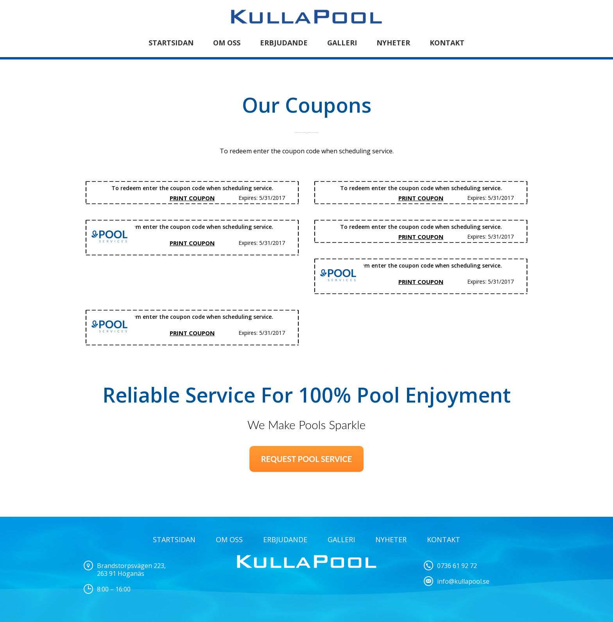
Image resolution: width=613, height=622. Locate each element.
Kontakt (447, 42)
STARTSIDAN (171, 42)
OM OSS (229, 539)
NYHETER (391, 539)
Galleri (342, 42)
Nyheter (393, 42)
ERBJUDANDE (285, 539)
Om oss (226, 42)
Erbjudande (284, 42)
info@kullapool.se (463, 581)
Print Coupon (192, 198)
